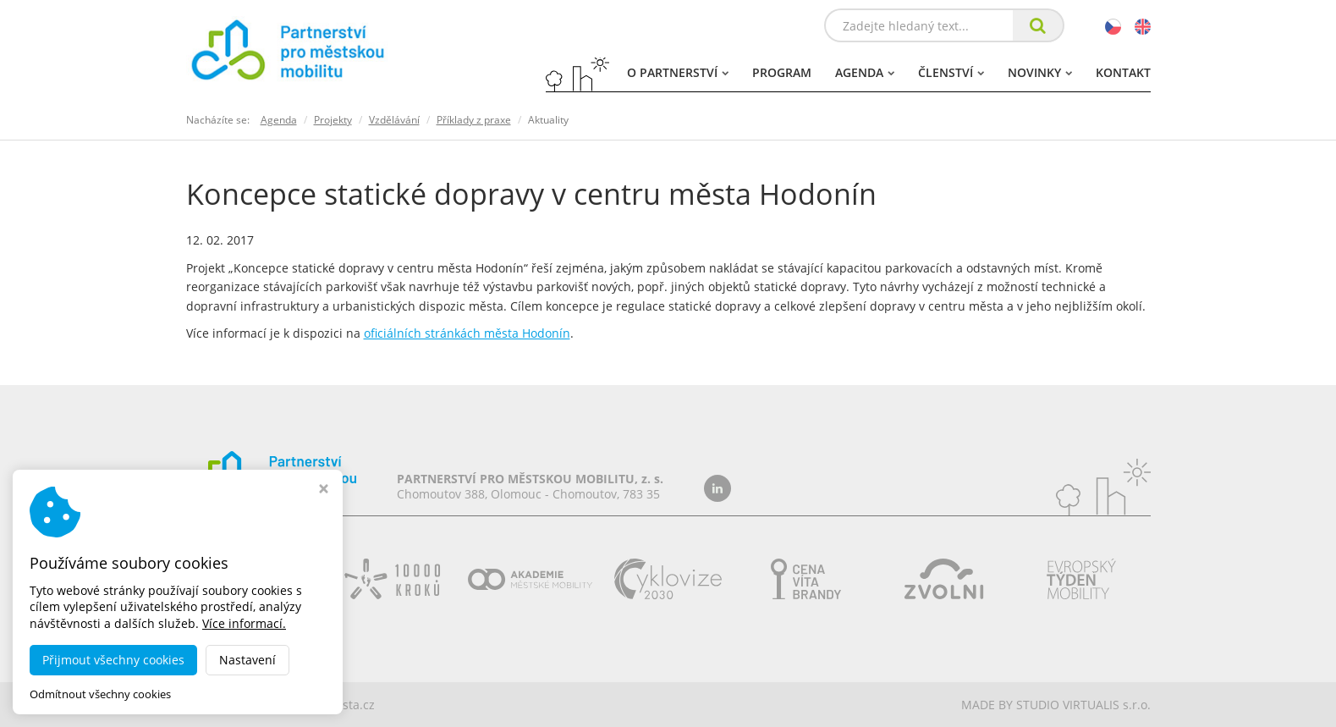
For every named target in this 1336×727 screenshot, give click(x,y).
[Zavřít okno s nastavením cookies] (323, 490)
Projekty (333, 120)
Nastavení (247, 660)
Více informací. (244, 623)
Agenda (864, 72)
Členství (951, 72)
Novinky (1040, 72)
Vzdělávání (394, 120)
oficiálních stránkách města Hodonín (467, 333)
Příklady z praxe (474, 120)
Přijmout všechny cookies (113, 660)
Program (781, 72)
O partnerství (677, 72)
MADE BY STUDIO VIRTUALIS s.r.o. (1056, 705)
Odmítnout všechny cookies (100, 694)
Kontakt (1123, 72)
